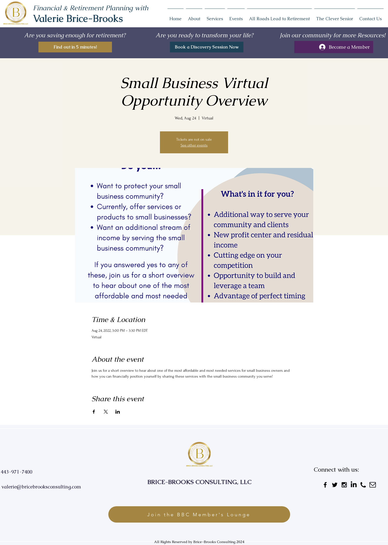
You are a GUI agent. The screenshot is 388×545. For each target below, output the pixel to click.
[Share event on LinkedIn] (117, 412)
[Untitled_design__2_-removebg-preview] (372, 484)
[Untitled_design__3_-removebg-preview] (363, 484)
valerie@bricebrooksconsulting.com (41, 487)
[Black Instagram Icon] (344, 484)
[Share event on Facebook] (94, 412)
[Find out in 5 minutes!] (75, 47)
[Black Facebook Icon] (325, 484)
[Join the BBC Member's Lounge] (199, 514)
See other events (194, 145)
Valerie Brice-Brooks (78, 18)
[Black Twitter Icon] (334, 484)
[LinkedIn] (353, 484)
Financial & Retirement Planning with (90, 7)
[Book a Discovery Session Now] (206, 47)
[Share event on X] (105, 412)
